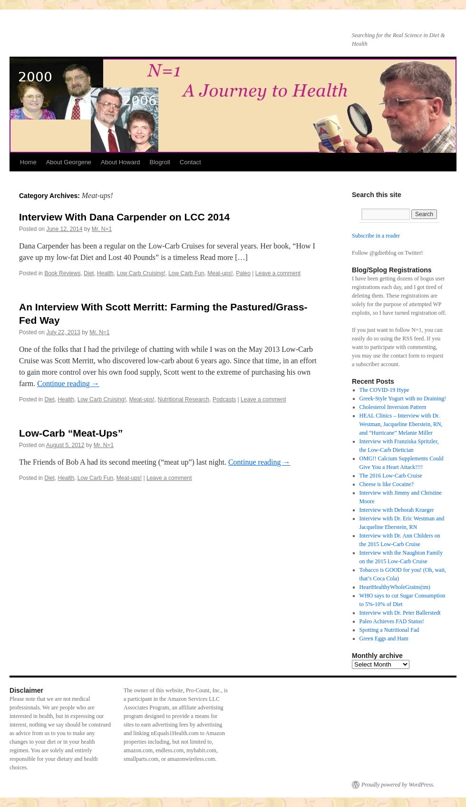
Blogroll (159, 162)
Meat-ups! (220, 273)
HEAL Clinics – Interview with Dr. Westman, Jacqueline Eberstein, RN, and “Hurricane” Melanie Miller (401, 424)
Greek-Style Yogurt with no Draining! (402, 398)
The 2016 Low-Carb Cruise (390, 475)
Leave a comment (278, 273)
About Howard (120, 162)
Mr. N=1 (102, 229)
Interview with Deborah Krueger (396, 510)
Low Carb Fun (186, 273)
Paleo (243, 273)
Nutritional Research (184, 399)
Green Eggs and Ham (383, 638)
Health (105, 273)
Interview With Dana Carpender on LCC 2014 (124, 216)
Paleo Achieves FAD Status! (391, 621)
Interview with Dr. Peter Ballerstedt (400, 612)
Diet (89, 273)
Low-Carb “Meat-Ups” (71, 433)
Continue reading (68, 383)
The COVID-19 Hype (384, 390)
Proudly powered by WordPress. (398, 784)
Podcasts (224, 399)
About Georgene (68, 162)
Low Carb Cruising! (140, 273)
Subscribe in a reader (376, 235)
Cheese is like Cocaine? (386, 484)
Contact (190, 162)
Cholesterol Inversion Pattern (393, 407)
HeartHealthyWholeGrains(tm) (394, 587)
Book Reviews (62, 273)
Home (28, 162)
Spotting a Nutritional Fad (389, 630)
